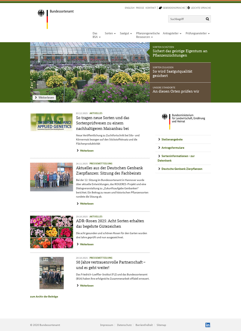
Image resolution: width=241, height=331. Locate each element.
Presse (140, 7)
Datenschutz (124, 325)
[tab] (180, 52)
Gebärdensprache (174, 7)
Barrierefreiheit (144, 325)
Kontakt (151, 7)
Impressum (106, 325)
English (129, 7)
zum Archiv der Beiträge (44, 296)
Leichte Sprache (201, 7)
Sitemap (161, 325)
